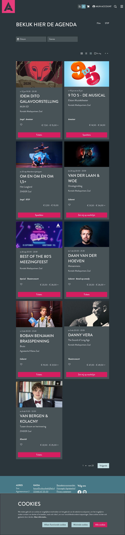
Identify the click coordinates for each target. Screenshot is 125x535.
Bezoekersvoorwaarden (66, 485)
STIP (107, 23)
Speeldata (87, 134)
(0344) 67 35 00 (40, 491)
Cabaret (71, 199)
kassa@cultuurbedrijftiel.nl (44, 488)
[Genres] (62, 39)
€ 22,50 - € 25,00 (49, 445)
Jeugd (22, 119)
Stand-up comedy (83, 279)
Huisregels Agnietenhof (66, 488)
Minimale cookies (80, 524)
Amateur (29, 119)
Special (23, 279)
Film (99, 23)
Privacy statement (64, 491)
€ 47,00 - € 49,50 (96, 365)
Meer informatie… (40, 517)
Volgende (103, 465)
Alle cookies (100, 524)
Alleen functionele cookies (55, 524)
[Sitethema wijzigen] (82, 6)
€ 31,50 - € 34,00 (96, 205)
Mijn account (102, 6)
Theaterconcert (33, 279)
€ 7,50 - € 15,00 (50, 125)
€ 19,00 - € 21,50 (49, 365)
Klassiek (23, 439)
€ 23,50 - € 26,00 (49, 285)
